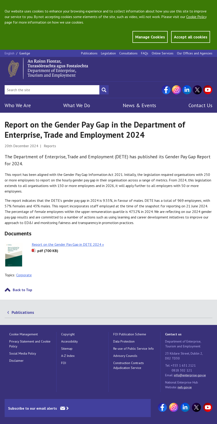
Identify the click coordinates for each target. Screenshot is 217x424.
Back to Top (22, 289)
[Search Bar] (52, 89)
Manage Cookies (150, 37)
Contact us (173, 334)
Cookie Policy (196, 16)
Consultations (128, 53)
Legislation (108, 53)
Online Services (162, 53)
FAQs (144, 53)
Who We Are (18, 105)
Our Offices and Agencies (194, 53)
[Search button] (104, 89)
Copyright (68, 334)
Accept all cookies (190, 37)
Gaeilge (24, 53)
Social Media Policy (22, 353)
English (10, 53)
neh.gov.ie (185, 387)
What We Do (76, 105)
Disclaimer (16, 361)
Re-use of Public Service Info (133, 348)
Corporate (24, 275)
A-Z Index (68, 356)
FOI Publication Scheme (129, 334)
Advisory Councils (125, 356)
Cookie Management (23, 334)
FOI (63, 363)
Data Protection (124, 341)
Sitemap (66, 348)
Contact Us (200, 105)
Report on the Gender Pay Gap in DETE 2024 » (68, 244)
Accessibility (69, 341)
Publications (89, 53)
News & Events (139, 105)
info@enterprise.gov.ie (190, 375)
